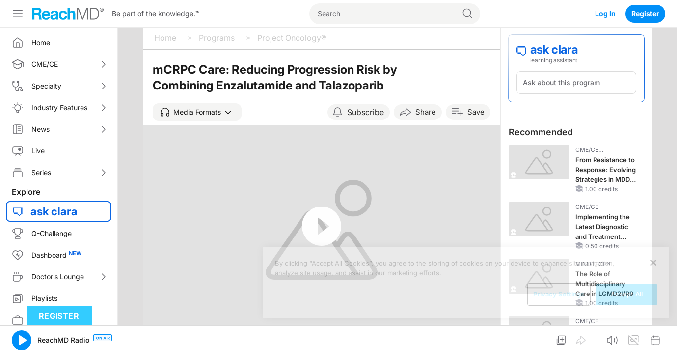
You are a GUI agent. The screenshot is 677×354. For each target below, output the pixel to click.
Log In (605, 13)
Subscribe (365, 112)
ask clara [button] (54, 211)
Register (645, 13)
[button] (197, 112)
